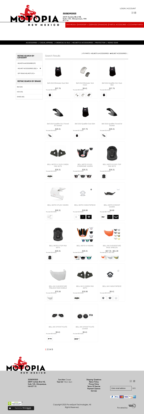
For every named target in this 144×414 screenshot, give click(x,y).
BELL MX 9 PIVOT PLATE (58, 327)
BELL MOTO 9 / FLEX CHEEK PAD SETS (58, 165)
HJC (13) (20, 92)
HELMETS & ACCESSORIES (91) (26, 63)
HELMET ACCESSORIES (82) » (27, 68)
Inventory (83, 24)
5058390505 (69, 13)
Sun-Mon (64, 380)
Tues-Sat (64, 382)
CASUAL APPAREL (46, 43)
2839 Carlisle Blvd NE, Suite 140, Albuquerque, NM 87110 (75, 19)
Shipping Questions (93, 380)
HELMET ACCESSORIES (118, 53)
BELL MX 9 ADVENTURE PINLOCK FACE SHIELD (58, 287)
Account (131, 9)
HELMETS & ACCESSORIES (82, 43)
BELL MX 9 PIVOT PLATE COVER (85, 328)
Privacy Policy (94, 384)
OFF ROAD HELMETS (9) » (26, 73)
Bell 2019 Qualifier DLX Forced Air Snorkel (58, 124)
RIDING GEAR (113, 43)
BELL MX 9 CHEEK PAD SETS (85, 287)
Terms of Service (93, 386)
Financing (103, 24)
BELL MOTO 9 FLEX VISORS (58, 205)
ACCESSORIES (31, 43)
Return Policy (94, 382)
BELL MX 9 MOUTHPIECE (111, 286)
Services (93, 24)
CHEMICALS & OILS (62, 43)
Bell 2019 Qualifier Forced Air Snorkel (112, 124)
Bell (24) (19, 87)
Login (123, 9)
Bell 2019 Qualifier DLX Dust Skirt (112, 84)
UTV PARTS (86, 53)
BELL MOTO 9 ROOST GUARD (112, 206)
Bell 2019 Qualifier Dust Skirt (85, 124)
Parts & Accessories (118, 24)
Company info (136, 24)
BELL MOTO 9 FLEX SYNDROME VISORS (85, 165)
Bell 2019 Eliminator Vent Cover (85, 84)
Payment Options (93, 389)
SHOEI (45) (20, 97)
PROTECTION (100, 43)
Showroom (71, 24)
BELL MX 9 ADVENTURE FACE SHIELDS (112, 246)
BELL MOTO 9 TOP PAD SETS (58, 246)
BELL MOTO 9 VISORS (85, 246)
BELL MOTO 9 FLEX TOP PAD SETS (112, 165)
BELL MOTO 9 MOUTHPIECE (85, 205)
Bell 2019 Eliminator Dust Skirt (58, 83)
